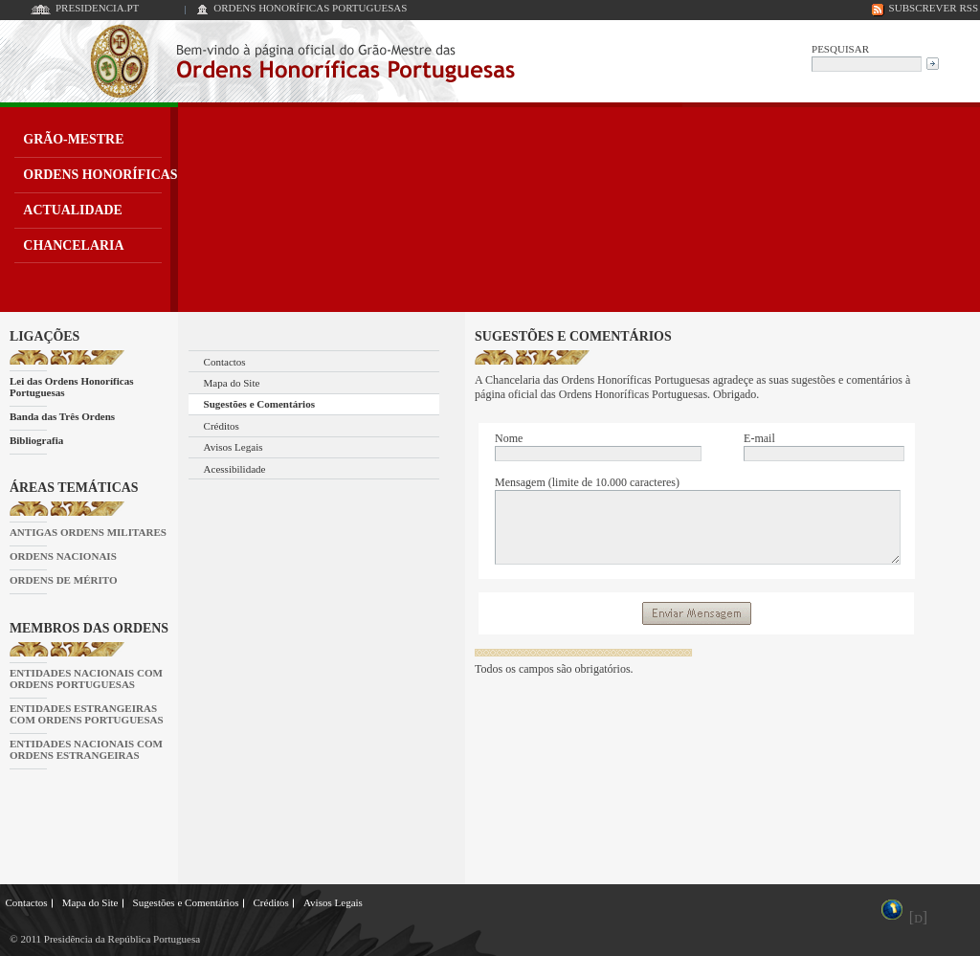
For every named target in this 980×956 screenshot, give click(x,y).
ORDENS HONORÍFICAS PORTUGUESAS (310, 7)
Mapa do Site (232, 383)
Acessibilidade (235, 469)
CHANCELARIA (73, 245)
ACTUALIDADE (72, 210)
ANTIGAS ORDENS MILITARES (88, 532)
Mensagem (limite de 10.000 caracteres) (587, 482)
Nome (509, 438)
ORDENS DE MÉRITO (64, 580)
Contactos (225, 361)
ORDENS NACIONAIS (63, 556)
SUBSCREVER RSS (934, 7)
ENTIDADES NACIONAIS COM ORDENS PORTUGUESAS (86, 678)
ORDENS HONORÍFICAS (100, 174)
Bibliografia (36, 440)
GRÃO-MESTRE (73, 139)
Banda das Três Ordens (62, 416)
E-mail (759, 438)
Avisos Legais (233, 447)
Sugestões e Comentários (259, 404)
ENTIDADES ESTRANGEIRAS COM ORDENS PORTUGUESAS (87, 713)
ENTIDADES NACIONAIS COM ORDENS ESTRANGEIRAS (86, 749)
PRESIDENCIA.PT (97, 7)
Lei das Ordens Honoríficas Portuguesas (72, 386)
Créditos (221, 426)
